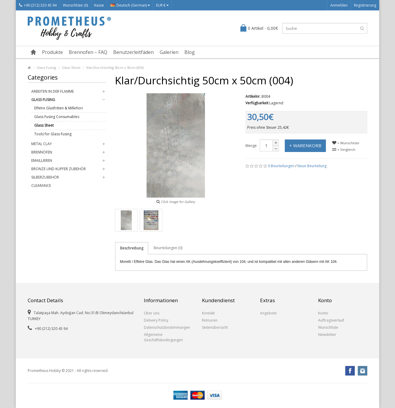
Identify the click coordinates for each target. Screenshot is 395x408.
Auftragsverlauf (331, 320)
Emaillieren (41, 160)
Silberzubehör (45, 177)
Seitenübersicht (215, 327)
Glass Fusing (46, 67)
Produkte (52, 52)
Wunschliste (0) (75, 5)
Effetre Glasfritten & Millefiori (58, 108)
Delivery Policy (156, 320)
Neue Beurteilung (311, 165)
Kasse (99, 5)
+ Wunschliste (345, 143)
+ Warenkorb (305, 145)
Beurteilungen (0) (168, 247)
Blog (189, 52)
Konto (323, 313)
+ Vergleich (343, 149)
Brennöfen (41, 152)
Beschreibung (131, 248)
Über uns (151, 313)
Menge (251, 145)
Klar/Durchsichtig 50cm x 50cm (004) (115, 67)
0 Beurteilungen (281, 165)
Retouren (209, 320)
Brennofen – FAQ (88, 52)
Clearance (41, 185)
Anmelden (339, 5)
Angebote (268, 313)
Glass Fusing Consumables (56, 116)
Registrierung (365, 5)
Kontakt (208, 313)
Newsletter (327, 334)
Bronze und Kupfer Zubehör (58, 168)
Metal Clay (41, 143)
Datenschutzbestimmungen (167, 327)
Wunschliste (328, 327)
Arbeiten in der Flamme (52, 91)
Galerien (169, 52)
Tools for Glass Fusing (52, 133)
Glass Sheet (71, 67)
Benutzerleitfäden (133, 52)
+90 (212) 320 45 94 (38, 5)
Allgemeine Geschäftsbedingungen (163, 337)
